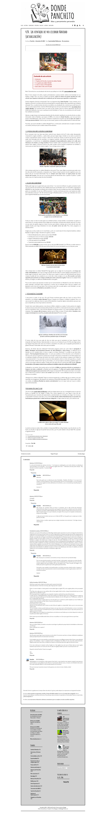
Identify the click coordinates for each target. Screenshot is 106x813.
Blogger (64, 807)
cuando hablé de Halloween (40, 391)
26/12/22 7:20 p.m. (38, 496)
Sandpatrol (49, 808)
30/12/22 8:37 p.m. (38, 633)
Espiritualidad (51, 41)
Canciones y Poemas (35, 752)
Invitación (51, 25)
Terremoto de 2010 (35, 788)
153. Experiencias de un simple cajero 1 (66, 719)
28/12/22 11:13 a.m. (47, 475)
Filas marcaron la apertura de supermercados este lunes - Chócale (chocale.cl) (38, 436)
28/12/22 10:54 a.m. (47, 505)
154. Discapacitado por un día (66, 747)
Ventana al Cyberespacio (34, 794)
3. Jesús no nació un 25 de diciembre (43, 84)
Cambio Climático (35, 749)
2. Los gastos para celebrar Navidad (43, 83)
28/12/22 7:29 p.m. (43, 582)
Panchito (39, 475)
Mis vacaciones (34, 773)
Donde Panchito (53, 807)
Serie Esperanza (34, 783)
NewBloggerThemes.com (63, 808)
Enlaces (41, 25)
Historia (26, 25)
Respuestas (33, 472)
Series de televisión (35, 786)
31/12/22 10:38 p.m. (40, 659)
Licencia (46, 25)
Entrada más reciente (25, 453)
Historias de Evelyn (35, 767)
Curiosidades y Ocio (35, 756)
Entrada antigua (81, 453)
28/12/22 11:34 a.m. (47, 555)
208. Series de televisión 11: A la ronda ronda (66, 732)
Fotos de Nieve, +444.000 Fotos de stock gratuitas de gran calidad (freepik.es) (38, 439)
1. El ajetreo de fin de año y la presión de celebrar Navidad (48, 81)
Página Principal (54, 453)
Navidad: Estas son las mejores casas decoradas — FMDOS (35, 437)
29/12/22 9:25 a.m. (38, 622)
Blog (22, 25)
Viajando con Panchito (36, 797)
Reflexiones (58, 41)
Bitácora (37, 25)
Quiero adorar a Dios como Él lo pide (43, 86)
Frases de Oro (34, 764)
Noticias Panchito (35, 778)
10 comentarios (65, 41)
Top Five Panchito (35, 791)
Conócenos (31, 25)
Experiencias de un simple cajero (35, 761)
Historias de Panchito (36, 769)
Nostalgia (33, 776)
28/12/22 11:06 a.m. (44, 531)
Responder (32, 469)
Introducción (38, 79)
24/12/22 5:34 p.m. (38, 463)
